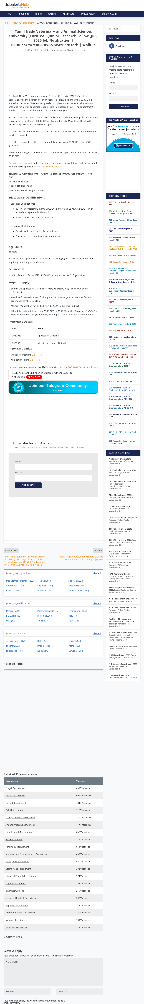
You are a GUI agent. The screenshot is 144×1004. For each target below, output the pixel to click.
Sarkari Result (88, 14)
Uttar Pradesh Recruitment (19, 832)
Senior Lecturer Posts (119, 532)
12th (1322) (74, 620)
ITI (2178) (73, 615)
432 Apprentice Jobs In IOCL (121, 262)
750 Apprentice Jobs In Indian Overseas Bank (122, 442)
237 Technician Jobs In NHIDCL (122, 324)
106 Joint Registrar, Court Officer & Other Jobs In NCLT (122, 212)
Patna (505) (74, 645)
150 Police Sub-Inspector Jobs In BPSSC (122, 424)
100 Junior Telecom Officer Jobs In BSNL (123, 221)
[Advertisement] (53, 73)
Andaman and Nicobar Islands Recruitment (27, 854)
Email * (18, 473)
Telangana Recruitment (17, 861)
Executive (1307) (76, 585)
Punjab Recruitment (15, 788)
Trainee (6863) (44, 580)
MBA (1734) (11, 620)
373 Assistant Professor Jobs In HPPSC (123, 415)
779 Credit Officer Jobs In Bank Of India (122, 433)
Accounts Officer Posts (120, 566)
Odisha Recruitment (15, 795)
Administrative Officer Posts (122, 462)
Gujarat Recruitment (16, 803)
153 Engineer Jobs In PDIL (120, 330)
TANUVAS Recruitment (23, 22)
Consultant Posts (123, 677)
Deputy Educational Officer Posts (121, 554)
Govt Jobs (25, 14)
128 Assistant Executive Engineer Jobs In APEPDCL (120, 397)
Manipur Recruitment (16, 920)
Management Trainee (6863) (20, 580)
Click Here (37, 354)
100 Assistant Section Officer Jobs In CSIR (122, 238)
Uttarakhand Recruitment (18, 868)
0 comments (81, 50)
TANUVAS (68, 50)
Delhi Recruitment (15, 810)
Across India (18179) (16, 640)
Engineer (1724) (45, 585)
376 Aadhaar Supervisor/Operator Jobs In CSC (121, 290)
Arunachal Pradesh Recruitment (21, 898)
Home (7, 22)
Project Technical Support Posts (123, 591)
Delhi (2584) (43, 640)
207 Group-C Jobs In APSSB (121, 381)
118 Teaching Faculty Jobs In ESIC (121, 203)
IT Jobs (38, 14)
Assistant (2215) (76, 580)
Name (18, 462)
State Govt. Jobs (42, 50)
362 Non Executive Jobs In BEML (120, 229)
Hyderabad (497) (14, 650)
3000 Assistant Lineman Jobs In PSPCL (123, 373)
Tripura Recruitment (16, 883)
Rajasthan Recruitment (17, 927)
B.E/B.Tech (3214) (14, 615)
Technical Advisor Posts (120, 625)
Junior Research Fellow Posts (123, 520)
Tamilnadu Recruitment (17, 846)
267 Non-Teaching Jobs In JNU (122, 255)
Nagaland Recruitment (17, 905)
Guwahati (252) (76, 650)
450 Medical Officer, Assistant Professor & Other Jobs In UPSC (123, 247)
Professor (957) (13, 590)
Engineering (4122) (78, 610)
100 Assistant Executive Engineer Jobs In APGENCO (121, 406)
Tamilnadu (56, 50)
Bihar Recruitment (15, 890)
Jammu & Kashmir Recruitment (21, 912)
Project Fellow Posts (118, 667)
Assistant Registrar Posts (121, 473)
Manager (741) (44, 590)
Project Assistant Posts (123, 600)
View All (97, 573)
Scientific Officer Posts (119, 509)
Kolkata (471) (43, 650)
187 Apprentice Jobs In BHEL (121, 317)
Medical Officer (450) (79, 590)
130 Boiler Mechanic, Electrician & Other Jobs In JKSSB (123, 346)
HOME (9, 14)
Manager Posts (123, 647)
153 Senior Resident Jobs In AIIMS (121, 300)
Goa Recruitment (14, 839)
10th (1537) (42, 620)
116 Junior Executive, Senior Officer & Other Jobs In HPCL (122, 280)
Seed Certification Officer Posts (123, 542)
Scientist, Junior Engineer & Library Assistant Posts (121, 578)
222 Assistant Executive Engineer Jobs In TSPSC (119, 364)
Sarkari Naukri (109, 14)
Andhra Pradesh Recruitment (20, 824)
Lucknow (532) (13, 645)
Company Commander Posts (122, 498)
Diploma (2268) (44, 615)
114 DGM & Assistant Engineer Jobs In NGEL (122, 309)
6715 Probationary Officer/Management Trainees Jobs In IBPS (122, 270)
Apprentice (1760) (15, 585)
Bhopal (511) (43, 645)
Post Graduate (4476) (47, 610)
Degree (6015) (13, 610)
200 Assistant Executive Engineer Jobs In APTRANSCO (122, 388)
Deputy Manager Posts (123, 656)
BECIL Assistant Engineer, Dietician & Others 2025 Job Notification (42, 375)
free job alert (25, 163)
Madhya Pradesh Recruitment (20, 817)
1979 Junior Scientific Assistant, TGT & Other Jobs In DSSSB (123, 355)
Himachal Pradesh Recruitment (21, 876)
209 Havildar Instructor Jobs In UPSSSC (123, 338)
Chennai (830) (75, 640)
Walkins (52, 14)
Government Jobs (50, 166)
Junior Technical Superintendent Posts (119, 486)
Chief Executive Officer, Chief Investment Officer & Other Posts (123, 636)
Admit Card (68, 14)
